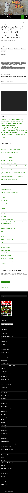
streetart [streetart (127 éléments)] (13, 134)
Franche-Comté (4, 384)
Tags (17, 24)
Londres (3, 400)
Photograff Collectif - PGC (7, 239)
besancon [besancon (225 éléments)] (13, 123)
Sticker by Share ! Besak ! (14, 80)
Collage (2, 371)
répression (3, 438)
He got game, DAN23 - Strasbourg (9, 157)
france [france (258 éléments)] (22, 128)
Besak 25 (3, 197)
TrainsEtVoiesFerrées (6, 462)
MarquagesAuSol (5, 409)
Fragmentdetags (11, 40)
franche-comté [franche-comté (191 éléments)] (4, 130)
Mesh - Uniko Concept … (6, 234)
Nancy (2, 425)
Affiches (3, 333)
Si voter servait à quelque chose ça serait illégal (13, 68)
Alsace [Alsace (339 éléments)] (3, 121)
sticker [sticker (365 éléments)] (3, 134)
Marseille (3, 411)
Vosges (2, 481)
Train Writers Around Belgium (8, 261)
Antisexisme (4, 349)
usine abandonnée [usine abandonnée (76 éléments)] (14, 136)
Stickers (3, 452)
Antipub (3, 347)
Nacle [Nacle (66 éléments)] (26, 130)
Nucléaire (3, 427)
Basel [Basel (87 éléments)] (18, 121)
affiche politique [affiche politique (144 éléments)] (14, 119)
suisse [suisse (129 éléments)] (16, 134)
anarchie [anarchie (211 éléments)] (7, 121)
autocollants (4, 357)
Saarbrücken (4, 441)
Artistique (4, 22)
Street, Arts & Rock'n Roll (7, 258)
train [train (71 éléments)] (10, 136)
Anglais (2, 341)
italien (2, 398)
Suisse (2, 457)
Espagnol (3, 376)
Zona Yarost (3, 263)
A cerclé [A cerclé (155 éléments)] (4, 119)
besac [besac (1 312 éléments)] (3, 123)
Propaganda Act (4, 244)
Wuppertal (3, 484)
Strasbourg (3, 454)
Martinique (3, 414)
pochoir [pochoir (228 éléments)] (14, 132)
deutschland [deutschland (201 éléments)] (7, 125)
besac (11, 62)
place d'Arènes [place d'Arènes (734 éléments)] (6, 132)
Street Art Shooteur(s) (6, 250)
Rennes (2, 435)
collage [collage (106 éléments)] (2, 125)
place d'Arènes (5, 66)
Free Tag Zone (4, 208)
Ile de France (4, 395)
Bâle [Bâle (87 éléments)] (26, 123)
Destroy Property (5, 203)
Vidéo (2, 479)
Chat (2, 368)
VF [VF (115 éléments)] (26, 136)
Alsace (2, 338)
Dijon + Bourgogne (5, 374)
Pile (20, 64)
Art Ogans (3, 195)
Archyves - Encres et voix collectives (9, 192)
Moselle (2, 419)
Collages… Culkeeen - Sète (7, 169)
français (3, 24)
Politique (13, 24)
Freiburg (3, 387)
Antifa (2, 344)
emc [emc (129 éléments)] (14, 125)
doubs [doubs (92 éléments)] (11, 125)
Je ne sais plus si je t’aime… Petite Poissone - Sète (12, 149)
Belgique (3, 360)
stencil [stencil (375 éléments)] (24, 132)
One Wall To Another (6, 236)
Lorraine (3, 403)
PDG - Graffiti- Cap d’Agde (7, 160)
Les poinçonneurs (5, 226)
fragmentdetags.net (7, 64)
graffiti (16, 64)
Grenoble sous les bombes (7, 219)
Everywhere (3, 379)
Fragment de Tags (6, 17)
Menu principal (26, 17)
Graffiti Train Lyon (5, 213)
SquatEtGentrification (6, 449)
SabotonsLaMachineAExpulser (8, 444)
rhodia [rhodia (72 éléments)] (17, 132)
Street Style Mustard (6, 255)
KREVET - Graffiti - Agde (6, 147)
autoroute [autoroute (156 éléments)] (14, 121)
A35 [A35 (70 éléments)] (1, 119)
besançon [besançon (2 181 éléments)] (21, 123)
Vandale (2, 473)
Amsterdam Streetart (6, 189)
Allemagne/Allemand (5, 336)
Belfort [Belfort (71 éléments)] (21, 121)
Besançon (9, 22)
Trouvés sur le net (5, 468)
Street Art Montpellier (6, 247)
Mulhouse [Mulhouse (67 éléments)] (22, 130)
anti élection (5, 62)
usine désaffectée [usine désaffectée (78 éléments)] (22, 136)
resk (12, 66)
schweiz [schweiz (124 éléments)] (20, 132)
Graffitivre (3, 216)
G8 (1, 390)
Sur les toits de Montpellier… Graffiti (9, 152)
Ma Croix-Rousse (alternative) (8, 228)
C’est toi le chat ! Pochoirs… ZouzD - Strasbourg (12, 176)
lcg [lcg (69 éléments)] (19, 130)
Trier (2, 465)
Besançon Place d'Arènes (19, 22)
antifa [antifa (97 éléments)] (10, 121)
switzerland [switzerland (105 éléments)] (20, 134)
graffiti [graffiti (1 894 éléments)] (16, 130)
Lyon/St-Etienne (4, 406)
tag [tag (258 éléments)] (24, 134)
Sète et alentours (5, 446)
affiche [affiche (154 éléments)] (8, 119)
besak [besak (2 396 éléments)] (8, 123)
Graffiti (8, 24)
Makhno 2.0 (3, 231)
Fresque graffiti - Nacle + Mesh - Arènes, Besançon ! (14, 75)
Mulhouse (3, 422)
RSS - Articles (5, 287)
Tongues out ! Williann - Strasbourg (9, 179)
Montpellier (3, 417)
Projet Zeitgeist (4, 242)
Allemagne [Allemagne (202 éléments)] (20, 119)
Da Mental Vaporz (5, 200)
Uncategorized (4, 471)
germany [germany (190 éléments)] (10, 130)
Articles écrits (4, 352)
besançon (17, 62)
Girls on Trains (4, 211)
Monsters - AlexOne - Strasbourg (8, 163)
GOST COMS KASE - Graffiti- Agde (9, 155)
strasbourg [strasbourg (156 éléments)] (8, 134)
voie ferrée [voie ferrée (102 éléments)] (3, 137)
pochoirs (3, 430)
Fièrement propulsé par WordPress (8, 491)
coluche (24, 62)
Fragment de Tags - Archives (7, 205)
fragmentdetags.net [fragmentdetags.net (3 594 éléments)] (10, 127)
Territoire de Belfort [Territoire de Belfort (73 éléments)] (5, 136)
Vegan (2, 476)
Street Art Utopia (5, 252)
